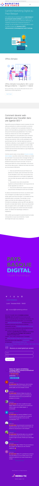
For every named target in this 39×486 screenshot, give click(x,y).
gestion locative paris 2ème (15, 322)
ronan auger (12, 450)
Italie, (30, 344)
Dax (26, 342)
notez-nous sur (14, 378)
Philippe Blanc (12, 431)
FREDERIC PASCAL (14, 441)
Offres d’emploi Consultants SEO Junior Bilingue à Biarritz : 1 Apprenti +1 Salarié (19, 85)
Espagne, (15, 344)
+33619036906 (11, 300)
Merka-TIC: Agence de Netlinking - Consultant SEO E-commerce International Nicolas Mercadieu (21, 370)
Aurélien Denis (13, 390)
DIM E (10, 422)
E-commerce (25, 340)
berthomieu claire (13, 411)
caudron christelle (14, 381)
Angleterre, (20, 344)
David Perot (12, 400)
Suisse (34, 344)
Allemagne (26, 344)
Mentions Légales (18, 478)
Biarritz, (22, 342)
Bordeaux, (17, 342)
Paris (13, 342)
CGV (23, 478)
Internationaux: (9, 344)
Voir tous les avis (19, 460)
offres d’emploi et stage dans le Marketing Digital (19, 338)
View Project (9, 94)
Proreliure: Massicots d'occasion (25, 326)
